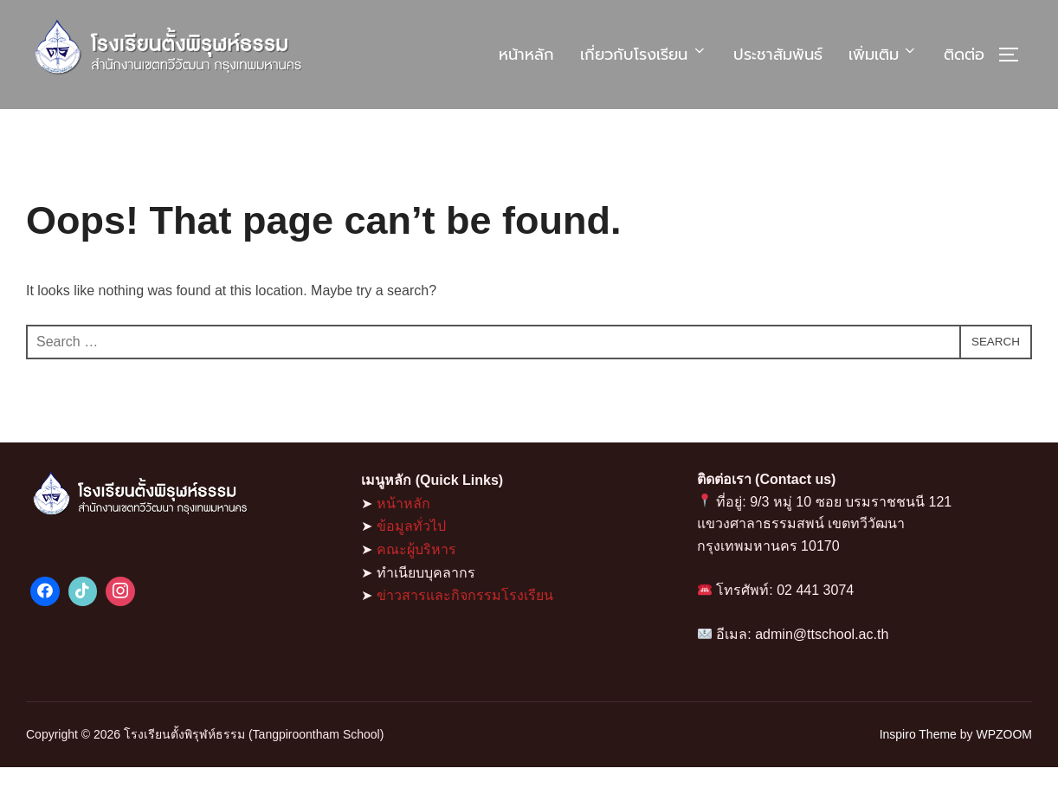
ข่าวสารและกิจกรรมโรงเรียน (465, 635)
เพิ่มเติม (883, 54)
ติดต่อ (964, 54)
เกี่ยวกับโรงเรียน (643, 54)
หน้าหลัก (526, 54)
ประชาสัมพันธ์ (778, 54)
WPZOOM (1004, 774)
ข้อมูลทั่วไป (411, 565)
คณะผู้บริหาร (416, 589)
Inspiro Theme (918, 774)
